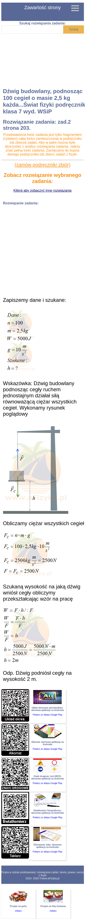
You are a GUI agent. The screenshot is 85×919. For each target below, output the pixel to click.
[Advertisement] (42, 61)
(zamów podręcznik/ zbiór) (42, 164)
